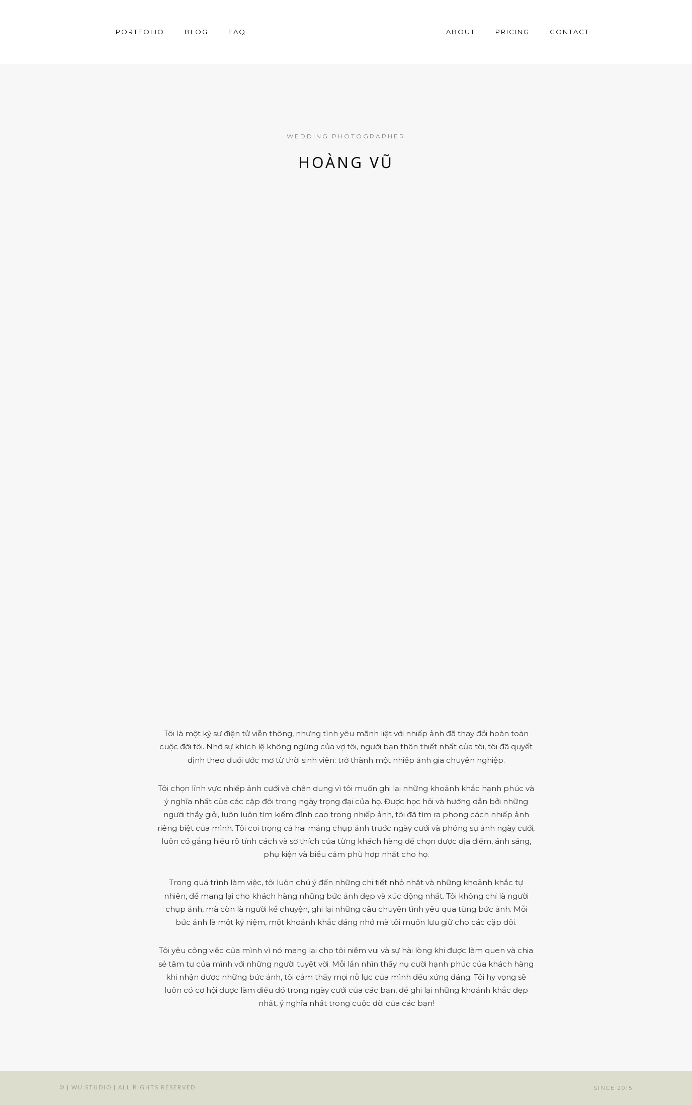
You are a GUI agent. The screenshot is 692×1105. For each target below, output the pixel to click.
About (460, 32)
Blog (196, 32)
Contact (569, 32)
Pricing (512, 32)
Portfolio (140, 32)
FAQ (237, 32)
